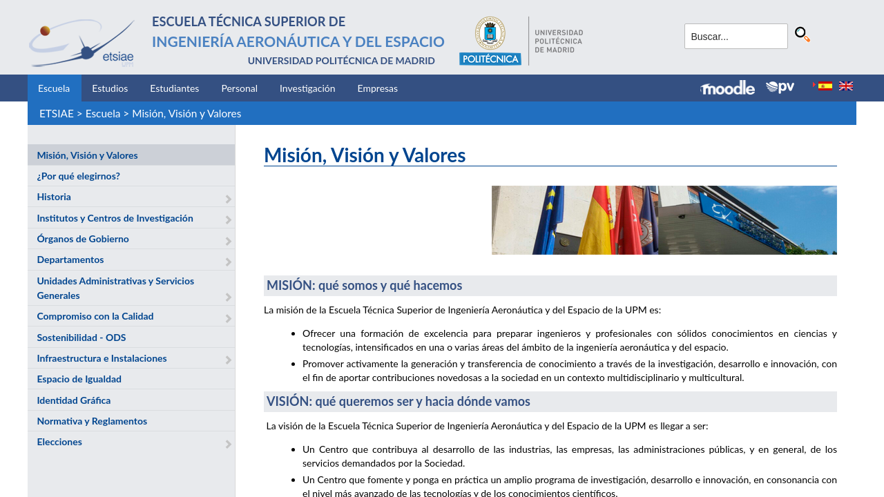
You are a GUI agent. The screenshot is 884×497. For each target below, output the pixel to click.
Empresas (378, 88)
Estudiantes (174, 88)
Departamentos (70, 259)
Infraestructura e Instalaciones (101, 358)
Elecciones (59, 441)
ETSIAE (56, 113)
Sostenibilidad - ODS (81, 337)
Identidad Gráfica (73, 400)
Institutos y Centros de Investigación (115, 218)
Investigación (308, 88)
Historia (53, 196)
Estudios (110, 88)
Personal (239, 88)
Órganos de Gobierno (82, 238)
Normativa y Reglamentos (92, 421)
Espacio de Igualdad (79, 378)
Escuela (54, 88)
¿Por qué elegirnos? (78, 176)
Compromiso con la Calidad (95, 316)
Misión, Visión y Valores (186, 113)
